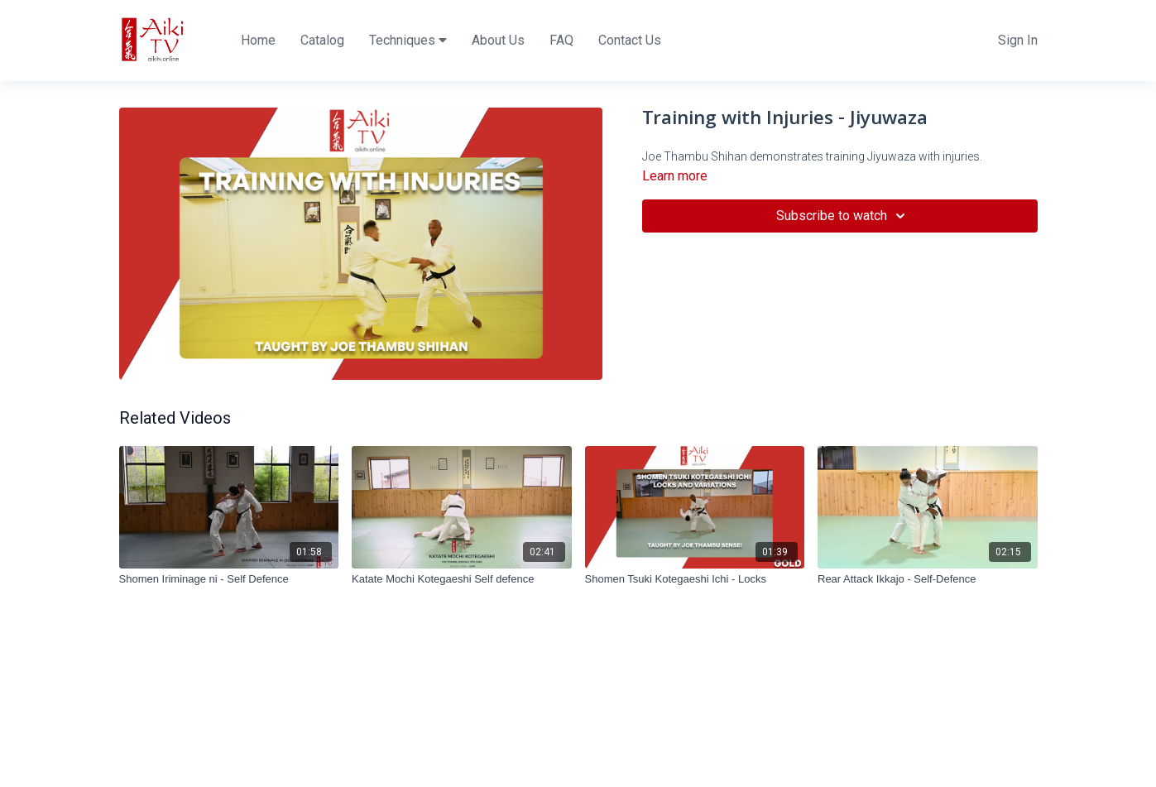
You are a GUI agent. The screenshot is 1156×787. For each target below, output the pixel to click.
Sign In (1018, 40)
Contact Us (629, 40)
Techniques (408, 40)
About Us (498, 40)
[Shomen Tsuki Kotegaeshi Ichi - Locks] (695, 579)
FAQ (561, 40)
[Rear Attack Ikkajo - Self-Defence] (928, 579)
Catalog (322, 40)
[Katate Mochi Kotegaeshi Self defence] (462, 579)
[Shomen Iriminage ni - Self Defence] (229, 579)
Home (258, 40)
